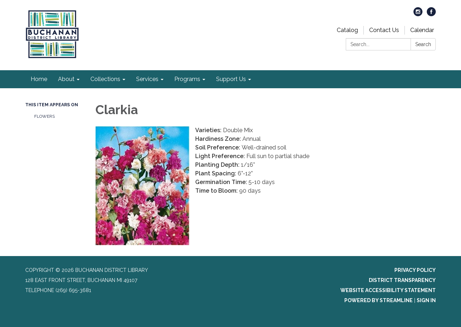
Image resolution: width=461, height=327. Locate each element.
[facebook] (431, 14)
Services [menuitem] (147, 79)
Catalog (347, 30)
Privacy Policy (415, 270)
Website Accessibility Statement (388, 290)
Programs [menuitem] (187, 79)
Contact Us (384, 30)
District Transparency (402, 280)
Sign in (426, 300)
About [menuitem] (66, 79)
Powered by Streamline (378, 300)
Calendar (422, 30)
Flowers (44, 116)
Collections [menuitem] (105, 79)
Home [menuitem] (39, 79)
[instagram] (417, 14)
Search (423, 44)
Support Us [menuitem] (231, 79)
